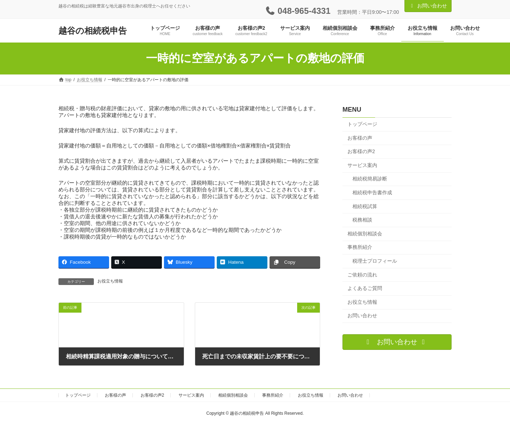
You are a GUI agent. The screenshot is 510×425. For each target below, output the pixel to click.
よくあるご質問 (364, 288)
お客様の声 (359, 137)
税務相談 (362, 220)
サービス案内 (362, 165)
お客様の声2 (361, 151)
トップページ (362, 124)
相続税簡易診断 (369, 178)
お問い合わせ (428, 6)
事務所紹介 (359, 247)
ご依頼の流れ (362, 274)
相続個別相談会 (364, 233)
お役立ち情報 (110, 281)
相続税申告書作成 (372, 192)
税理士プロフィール (374, 261)
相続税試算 (364, 206)
